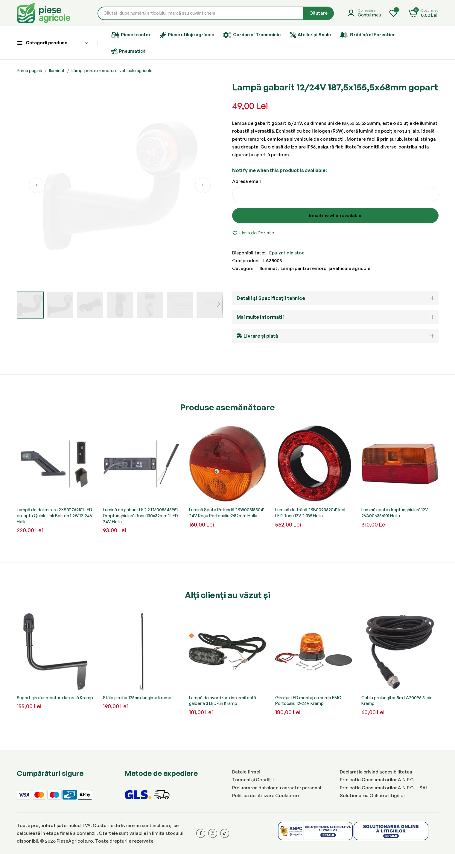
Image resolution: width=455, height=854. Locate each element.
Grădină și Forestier (367, 35)
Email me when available (335, 215)
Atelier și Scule (310, 35)
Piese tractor (131, 35)
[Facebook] (200, 833)
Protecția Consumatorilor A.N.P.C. (377, 779)
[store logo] (43, 13)
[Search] (318, 13)
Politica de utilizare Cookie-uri (265, 795)
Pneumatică (128, 51)
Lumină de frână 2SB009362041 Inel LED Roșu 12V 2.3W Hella (310, 512)
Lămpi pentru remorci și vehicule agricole (112, 70)
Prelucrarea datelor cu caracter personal (276, 788)
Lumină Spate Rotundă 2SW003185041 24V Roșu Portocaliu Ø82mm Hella (226, 512)
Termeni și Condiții (253, 779)
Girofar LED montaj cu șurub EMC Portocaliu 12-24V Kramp (308, 700)
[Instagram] (212, 833)
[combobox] (215, 13)
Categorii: (243, 268)
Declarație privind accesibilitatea (376, 772)
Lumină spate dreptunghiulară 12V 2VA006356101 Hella (394, 512)
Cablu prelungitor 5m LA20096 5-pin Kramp (397, 700)
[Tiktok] (224, 833)
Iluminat (57, 70)
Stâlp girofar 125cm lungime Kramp (137, 697)
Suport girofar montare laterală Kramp (55, 697)
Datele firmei (246, 772)
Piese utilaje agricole (187, 35)
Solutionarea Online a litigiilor (372, 795)
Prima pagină (29, 70)
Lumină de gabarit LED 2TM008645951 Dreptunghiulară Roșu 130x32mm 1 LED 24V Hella (140, 515)
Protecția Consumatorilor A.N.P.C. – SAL (384, 788)
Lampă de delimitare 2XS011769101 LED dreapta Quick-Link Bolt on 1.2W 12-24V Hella (55, 515)
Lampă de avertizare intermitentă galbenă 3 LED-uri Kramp (222, 700)
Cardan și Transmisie (252, 35)
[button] (37, 185)
